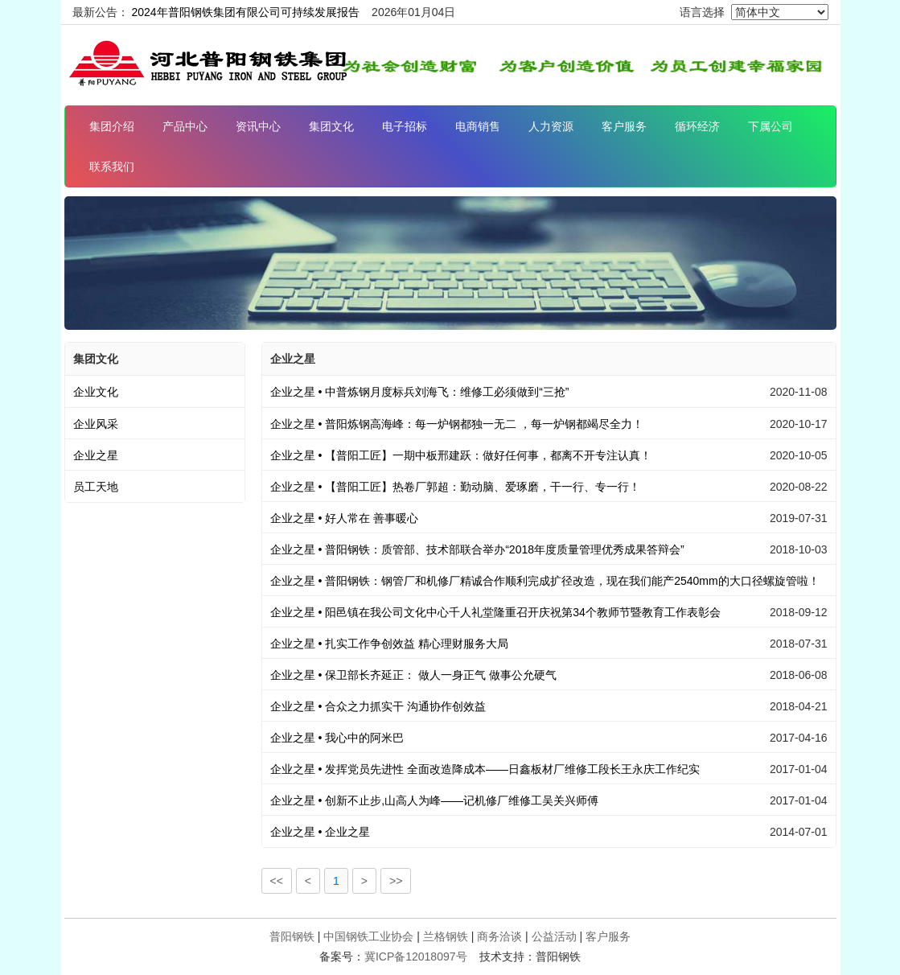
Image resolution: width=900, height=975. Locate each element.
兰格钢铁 (445, 936)
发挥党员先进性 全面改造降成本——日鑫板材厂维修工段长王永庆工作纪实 (485, 769)
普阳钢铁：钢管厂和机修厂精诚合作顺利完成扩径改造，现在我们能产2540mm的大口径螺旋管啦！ (545, 581)
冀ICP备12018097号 (415, 956)
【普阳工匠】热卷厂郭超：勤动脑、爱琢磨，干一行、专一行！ (455, 487)
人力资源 (550, 126)
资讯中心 (258, 126)
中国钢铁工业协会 (368, 936)
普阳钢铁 (291, 936)
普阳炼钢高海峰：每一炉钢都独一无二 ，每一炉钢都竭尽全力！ (457, 424)
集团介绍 (111, 126)
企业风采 (95, 424)
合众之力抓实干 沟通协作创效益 (378, 706)
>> (395, 880)
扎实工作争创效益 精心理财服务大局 (389, 643)
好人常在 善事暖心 (344, 518)
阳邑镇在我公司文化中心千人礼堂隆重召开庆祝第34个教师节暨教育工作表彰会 (495, 612)
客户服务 (624, 126)
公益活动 (554, 936)
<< (276, 880)
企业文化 (95, 391)
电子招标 (404, 126)
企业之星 (95, 455)
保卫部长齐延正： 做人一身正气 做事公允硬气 (413, 675)
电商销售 (477, 126)
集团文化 (331, 126)
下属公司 (770, 126)
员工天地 (95, 486)
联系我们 (111, 166)
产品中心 (185, 126)
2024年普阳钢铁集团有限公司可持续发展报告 (245, 12)
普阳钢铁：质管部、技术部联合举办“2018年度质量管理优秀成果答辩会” (477, 549)
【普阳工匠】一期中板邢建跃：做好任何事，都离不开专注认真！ (461, 455)
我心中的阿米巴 (337, 738)
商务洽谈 (499, 936)
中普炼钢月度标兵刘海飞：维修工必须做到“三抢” (419, 392)
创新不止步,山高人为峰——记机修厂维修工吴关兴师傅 (434, 800)
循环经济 (697, 126)
